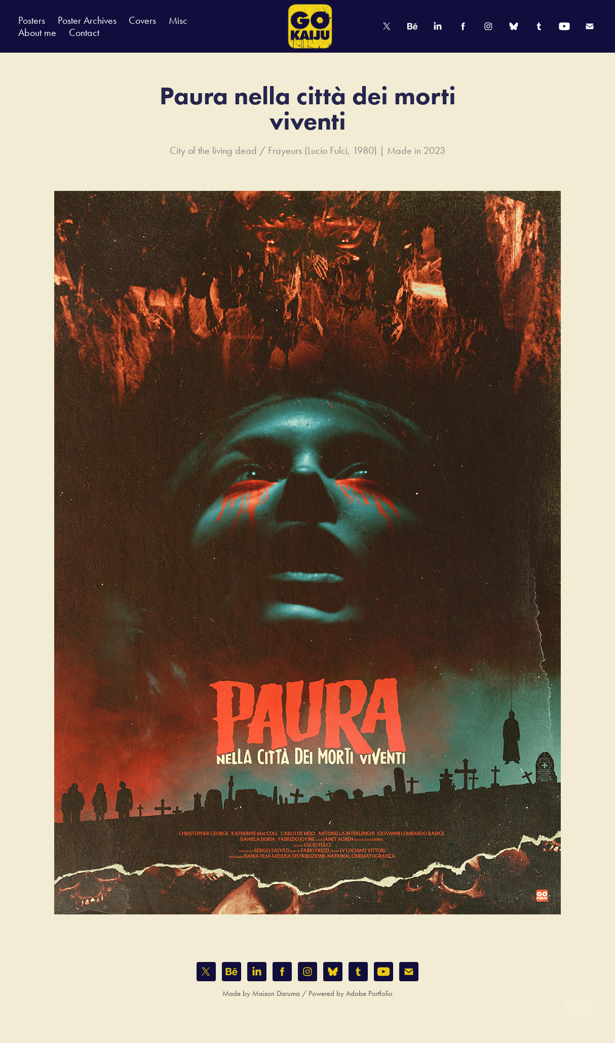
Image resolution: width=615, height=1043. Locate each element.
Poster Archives (87, 20)
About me (37, 32)
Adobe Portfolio (369, 993)
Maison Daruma (276, 993)
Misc (178, 20)
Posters (31, 20)
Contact (84, 32)
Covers (142, 20)
